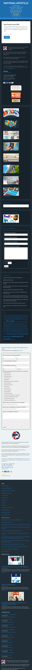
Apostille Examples (5, 485)
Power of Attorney (7, 383)
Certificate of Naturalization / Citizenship (12, 394)
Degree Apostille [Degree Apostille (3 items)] (14, 319)
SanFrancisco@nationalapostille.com (8, 627)
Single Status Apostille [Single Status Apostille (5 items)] (18, 330)
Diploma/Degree (7, 391)
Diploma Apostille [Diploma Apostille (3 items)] (20, 319)
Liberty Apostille (5, 497)
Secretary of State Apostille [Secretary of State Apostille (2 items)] (22, 329)
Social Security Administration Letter (11, 396)
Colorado (17, 67)
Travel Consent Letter (8, 393)
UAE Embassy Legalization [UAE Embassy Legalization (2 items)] (10, 332)
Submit (6, 266)
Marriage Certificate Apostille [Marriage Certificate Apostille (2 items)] (15, 325)
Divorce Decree (7, 377)
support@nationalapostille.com (16, 11)
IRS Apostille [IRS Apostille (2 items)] (17, 324)
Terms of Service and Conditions (7, 507)
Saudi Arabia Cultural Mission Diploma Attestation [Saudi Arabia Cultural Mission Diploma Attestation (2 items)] (16, 328)
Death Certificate (7, 374)
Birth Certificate (7, 372)
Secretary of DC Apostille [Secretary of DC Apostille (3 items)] (13, 329)
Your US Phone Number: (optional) (10, 360)
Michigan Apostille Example (8, 279)
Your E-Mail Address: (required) (11, 241)
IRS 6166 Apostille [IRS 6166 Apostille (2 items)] (13, 324)
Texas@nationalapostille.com (7, 657)
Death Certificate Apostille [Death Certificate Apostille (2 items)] (7, 319)
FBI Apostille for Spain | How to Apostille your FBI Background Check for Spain (16, 524)
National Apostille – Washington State (9, 614)
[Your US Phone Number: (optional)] (16, 363)
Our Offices (5, 174)
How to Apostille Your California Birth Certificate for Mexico (14, 303)
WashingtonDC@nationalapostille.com (9, 632)
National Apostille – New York (7, 634)
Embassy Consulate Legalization (9, 140)
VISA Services (5, 151)
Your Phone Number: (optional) (10, 237)
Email (3, 369)
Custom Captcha (8, 261)
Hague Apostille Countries (6, 493)
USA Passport (6, 386)
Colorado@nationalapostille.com (8, 652)
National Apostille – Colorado (7, 650)
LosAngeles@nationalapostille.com (8, 622)
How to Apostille (5, 495)
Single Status (6, 379)
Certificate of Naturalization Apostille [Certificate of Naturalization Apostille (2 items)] (21, 316)
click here (21, 350)
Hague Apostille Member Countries (9, 117)
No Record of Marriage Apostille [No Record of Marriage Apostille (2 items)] (23, 325)
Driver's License (7, 388)
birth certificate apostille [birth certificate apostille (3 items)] (17, 315)
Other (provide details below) (9, 400)
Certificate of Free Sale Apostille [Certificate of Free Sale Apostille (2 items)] (11, 316)
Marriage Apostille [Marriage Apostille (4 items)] (7, 325)
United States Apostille (7, 128)
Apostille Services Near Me (6, 488)
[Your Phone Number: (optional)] (16, 239)
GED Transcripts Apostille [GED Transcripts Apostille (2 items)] (6, 324)
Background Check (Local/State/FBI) (11, 381)
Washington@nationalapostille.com (8, 616)
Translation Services (7, 196)
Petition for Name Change (9, 398)
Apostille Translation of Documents (8, 490)
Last (17, 358)
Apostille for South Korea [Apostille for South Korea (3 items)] (7, 315)
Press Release (4, 505)
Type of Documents (6, 162)
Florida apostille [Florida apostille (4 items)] (10, 322)
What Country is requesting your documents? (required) (14, 407)
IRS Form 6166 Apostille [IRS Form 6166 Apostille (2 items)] (23, 324)
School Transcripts (7, 389)
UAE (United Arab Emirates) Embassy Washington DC (13, 277)
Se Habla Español (6, 80)
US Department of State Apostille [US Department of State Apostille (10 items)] (17, 334)
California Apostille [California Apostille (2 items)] (24, 315)
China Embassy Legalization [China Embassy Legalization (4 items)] (15, 317)
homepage (13, 28)
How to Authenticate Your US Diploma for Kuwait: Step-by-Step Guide (14, 546)
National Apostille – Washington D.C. (8, 629)
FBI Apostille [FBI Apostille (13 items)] (10, 321)
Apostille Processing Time (16, 12)
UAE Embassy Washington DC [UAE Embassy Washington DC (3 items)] (19, 332)
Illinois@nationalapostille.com (7, 647)
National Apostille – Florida (7, 639)
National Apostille (16, 3)
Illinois (26, 67)
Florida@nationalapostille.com (7, 642)
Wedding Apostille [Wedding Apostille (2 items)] (12, 339)
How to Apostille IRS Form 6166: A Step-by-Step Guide (13, 289)
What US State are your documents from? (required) (14, 402)
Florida (23, 67)
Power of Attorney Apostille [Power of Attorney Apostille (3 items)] (12, 326)
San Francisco (12, 67)
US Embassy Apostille (5, 514)
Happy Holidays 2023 (5, 551)
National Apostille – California (7, 619)
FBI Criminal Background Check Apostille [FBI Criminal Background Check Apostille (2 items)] (20, 321)
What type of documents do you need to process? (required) (15, 371)
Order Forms (4, 500)
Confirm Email (19, 369)
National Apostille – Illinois (7, 644)
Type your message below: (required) (12, 246)
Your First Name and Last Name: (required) (12, 355)
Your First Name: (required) (10, 232)
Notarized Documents (8, 384)
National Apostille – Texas (6, 655)
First (3, 358)
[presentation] (11, 424)
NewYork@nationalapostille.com (8, 637)
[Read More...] (4, 572)
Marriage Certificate (8, 376)
